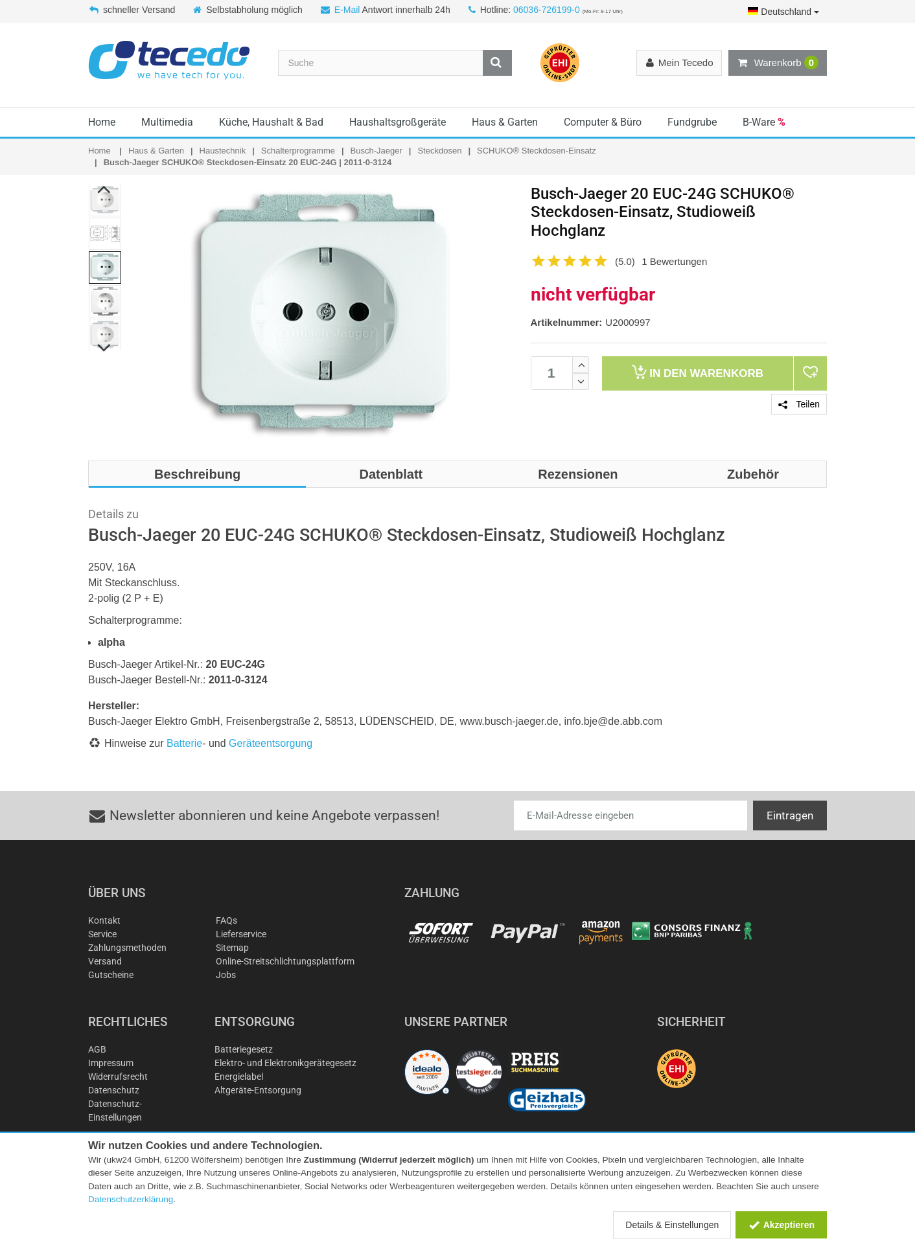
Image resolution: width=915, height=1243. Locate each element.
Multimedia (167, 122)
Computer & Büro (603, 122)
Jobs (226, 975)
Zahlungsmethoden (127, 947)
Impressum (110, 1063)
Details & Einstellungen (672, 1225)
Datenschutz (113, 1090)
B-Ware (764, 122)
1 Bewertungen (674, 261)
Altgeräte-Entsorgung (257, 1090)
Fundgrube (692, 122)
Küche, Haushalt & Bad (271, 122)
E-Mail (347, 10)
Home (101, 122)
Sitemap (232, 947)
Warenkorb (777, 63)
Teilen (799, 404)
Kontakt (104, 920)
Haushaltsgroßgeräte (397, 122)
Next (104, 347)
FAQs (226, 920)
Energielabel (238, 1076)
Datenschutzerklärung (130, 1199)
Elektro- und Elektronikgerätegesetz (285, 1063)
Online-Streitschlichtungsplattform (285, 961)
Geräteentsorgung (270, 743)
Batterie (184, 743)
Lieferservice (241, 934)
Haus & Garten (505, 122)
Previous (104, 189)
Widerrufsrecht (118, 1076)
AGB (97, 1049)
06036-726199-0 (546, 10)
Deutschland (783, 11)
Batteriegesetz (243, 1049)
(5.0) (625, 261)
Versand (105, 961)
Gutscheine (110, 975)
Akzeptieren (781, 1224)
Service (102, 934)
